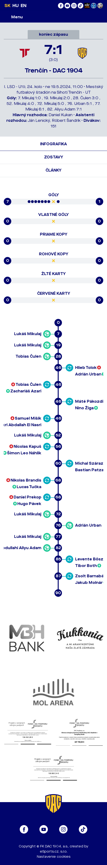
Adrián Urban (88, 374)
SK (7, 5)
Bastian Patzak (90, 469)
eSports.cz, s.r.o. (53, 851)
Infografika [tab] (53, 144)
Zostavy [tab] (53, 157)
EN (24, 5)
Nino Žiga (84, 408)
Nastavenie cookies (53, 856)
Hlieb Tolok (86, 367)
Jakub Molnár (89, 582)
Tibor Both (86, 565)
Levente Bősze (90, 559)
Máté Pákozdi (89, 401)
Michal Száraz (89, 463)
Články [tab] (53, 170)
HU (15, 5)
